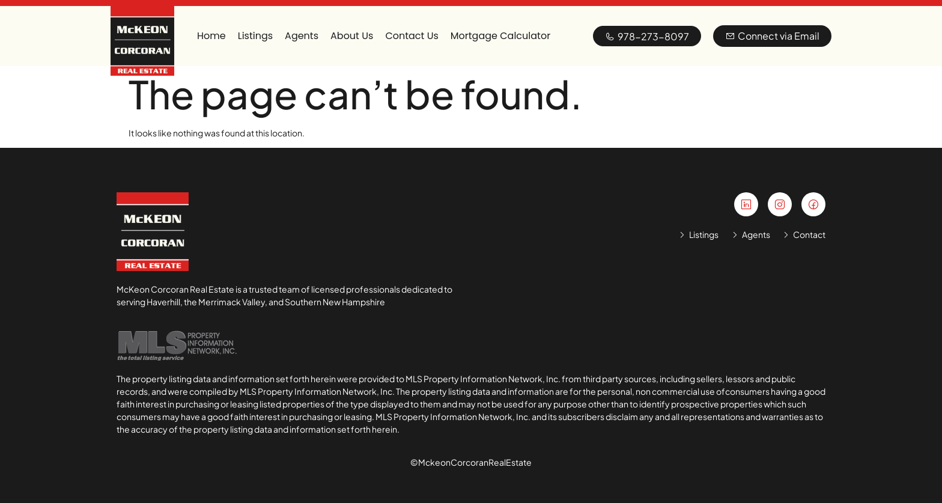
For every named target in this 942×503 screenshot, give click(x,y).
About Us (351, 36)
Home (211, 36)
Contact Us (411, 36)
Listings (255, 36)
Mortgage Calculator (500, 36)
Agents (301, 36)
